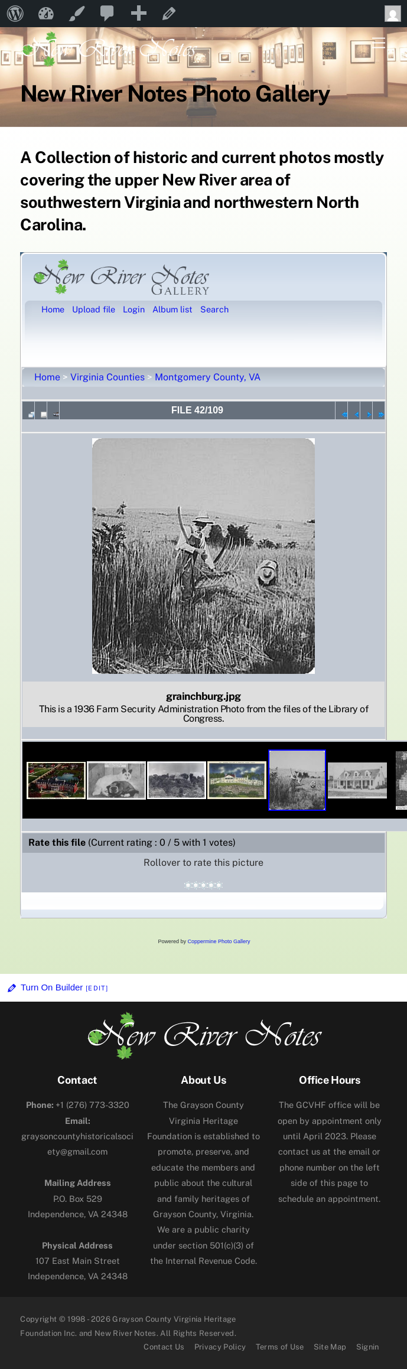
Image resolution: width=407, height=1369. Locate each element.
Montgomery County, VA (208, 377)
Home (47, 377)
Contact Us (164, 1346)
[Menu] (378, 43)
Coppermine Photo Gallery (218, 941)
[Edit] (97, 988)
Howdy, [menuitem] (396, 13)
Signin (367, 1346)
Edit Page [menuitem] (169, 13)
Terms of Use (280, 1346)
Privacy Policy (220, 1346)
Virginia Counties (107, 377)
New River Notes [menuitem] (46, 13)
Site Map (330, 1346)
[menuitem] (15, 13)
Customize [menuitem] (76, 13)
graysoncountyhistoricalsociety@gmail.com (77, 1136)
